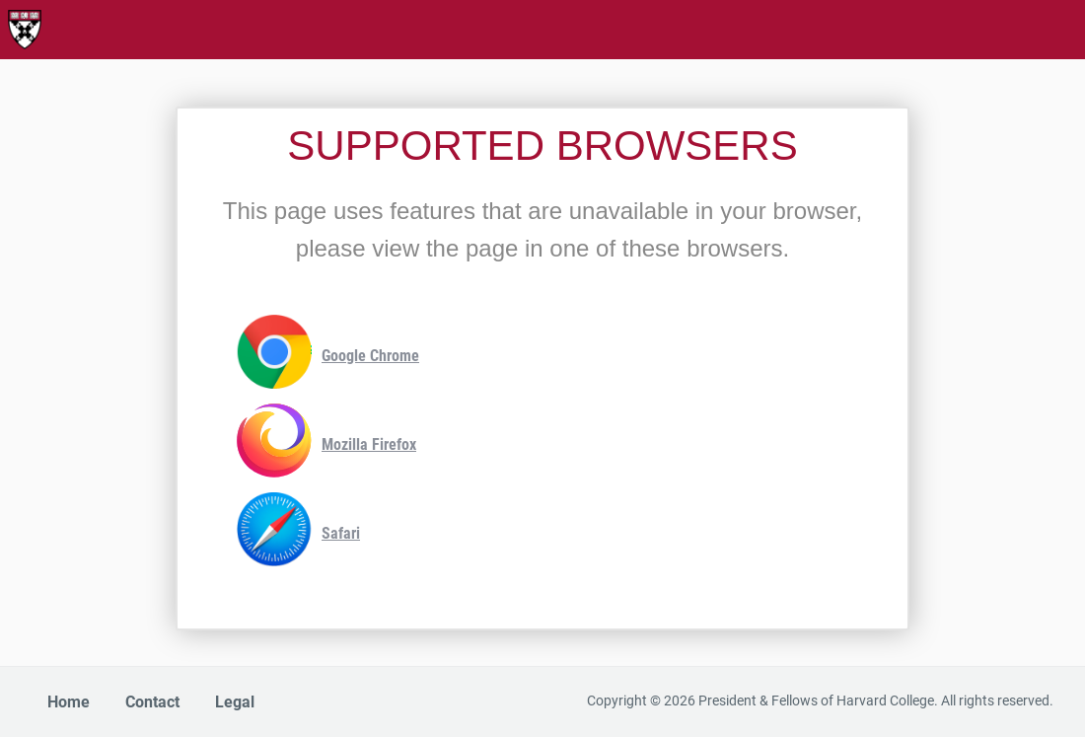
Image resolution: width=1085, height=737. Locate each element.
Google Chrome (328, 357)
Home (68, 702)
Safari (298, 534)
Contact (152, 702)
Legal (234, 702)
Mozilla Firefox (326, 445)
